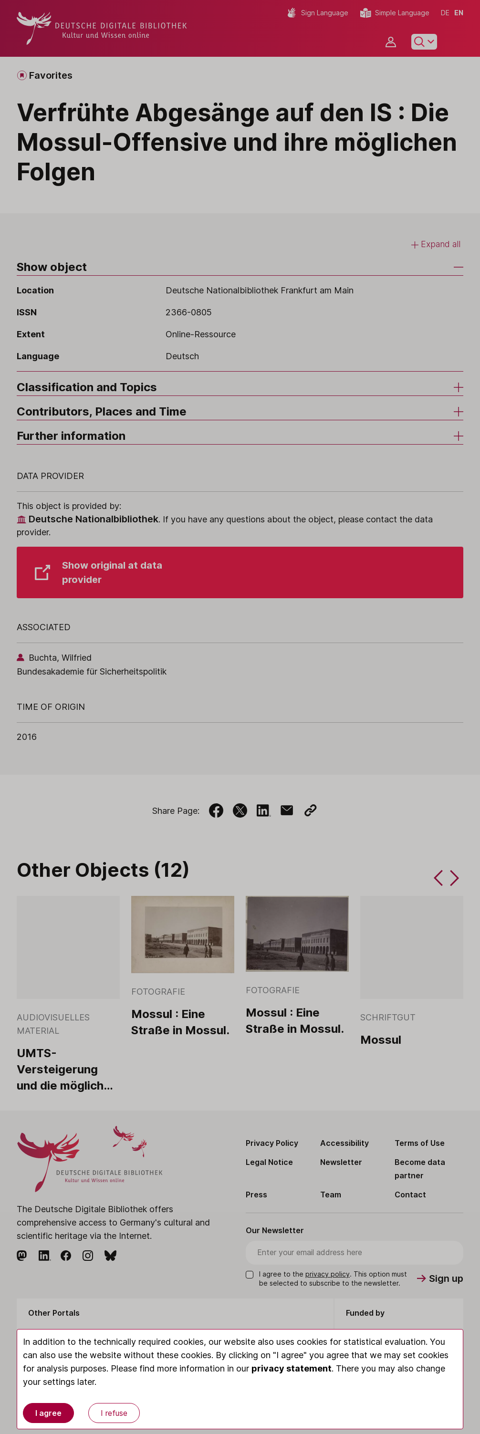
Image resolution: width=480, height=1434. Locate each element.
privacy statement (291, 1368)
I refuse (114, 1413)
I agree (48, 1413)
